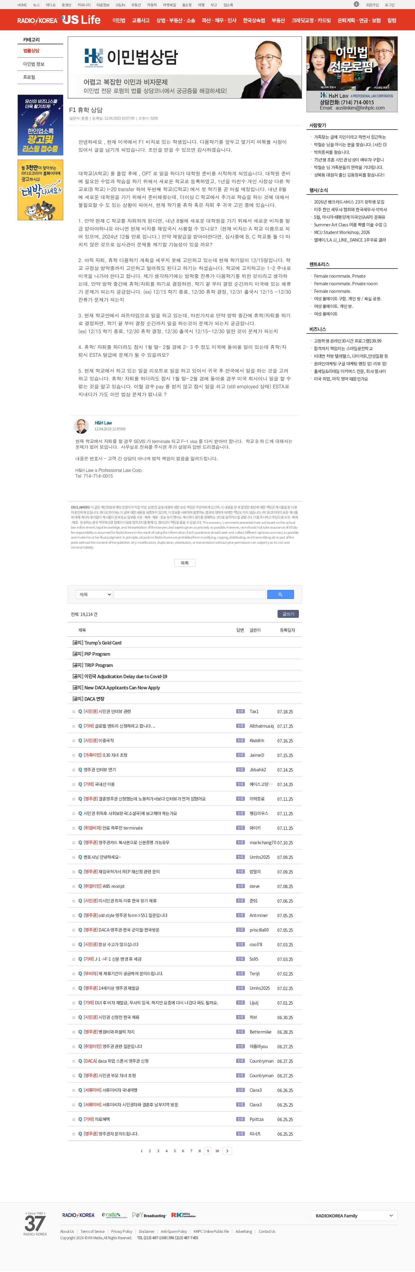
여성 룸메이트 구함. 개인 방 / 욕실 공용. (348, 299)
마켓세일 (169, 4)
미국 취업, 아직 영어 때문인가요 (341, 379)
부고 (214, 4)
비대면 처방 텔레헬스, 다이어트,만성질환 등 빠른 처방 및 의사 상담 (351, 359)
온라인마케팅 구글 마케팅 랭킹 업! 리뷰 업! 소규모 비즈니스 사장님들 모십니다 (350, 366)
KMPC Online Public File (211, 1231)
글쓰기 (288, 613)
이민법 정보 (33, 64)
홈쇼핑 (187, 4)
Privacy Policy (121, 1231)
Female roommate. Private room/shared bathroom (340, 279)
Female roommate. (332, 291)
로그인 (389, 4)
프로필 (29, 77)
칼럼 (391, 20)
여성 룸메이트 (326, 314)
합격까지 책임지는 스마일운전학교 (343, 348)
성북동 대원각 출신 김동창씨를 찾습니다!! (349, 175)
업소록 (228, 4)
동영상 (66, 4)
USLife (120, 4)
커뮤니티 (84, 4)
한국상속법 (254, 20)
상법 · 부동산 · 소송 (175, 20)
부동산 (136, 4)
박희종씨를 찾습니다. (332, 152)
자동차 (152, 4)
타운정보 (103, 4)
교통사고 (141, 20)
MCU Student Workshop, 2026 (342, 232)
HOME (22, 4)
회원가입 (372, 4)
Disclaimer (146, 1231)
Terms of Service (92, 1231)
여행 (201, 4)
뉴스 (36, 4)
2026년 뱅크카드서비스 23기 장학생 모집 (349, 202)
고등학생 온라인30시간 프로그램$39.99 (348, 341)
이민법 (118, 20)
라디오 (50, 4)
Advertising (244, 1231)
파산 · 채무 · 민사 (219, 20)
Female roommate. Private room (346, 283)
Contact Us (267, 1231)
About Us (67, 1231)
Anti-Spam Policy (174, 1231)
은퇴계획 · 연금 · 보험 (359, 20)
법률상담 (31, 50)
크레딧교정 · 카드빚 (311, 20)
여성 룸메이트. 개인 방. (333, 306)
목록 (185, 562)
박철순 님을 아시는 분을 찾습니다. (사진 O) (350, 144)
